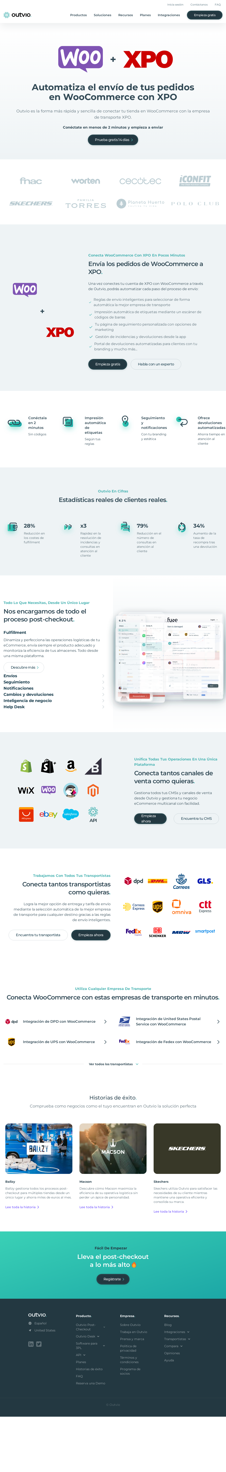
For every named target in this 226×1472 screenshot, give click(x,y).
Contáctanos (199, 4)
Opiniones (172, 1409)
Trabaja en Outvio (133, 1388)
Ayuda (169, 1416)
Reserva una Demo (90, 1439)
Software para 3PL (91, 1402)
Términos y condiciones (129, 1416)
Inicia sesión (175, 4)
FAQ (218, 4)
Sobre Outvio (130, 1381)
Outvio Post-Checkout (91, 1383)
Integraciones (169, 15)
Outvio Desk (88, 1392)
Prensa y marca (132, 1395)
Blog (168, 1381)
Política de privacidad (128, 1404)
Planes (145, 15)
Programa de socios (130, 1427)
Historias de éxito (89, 1425)
